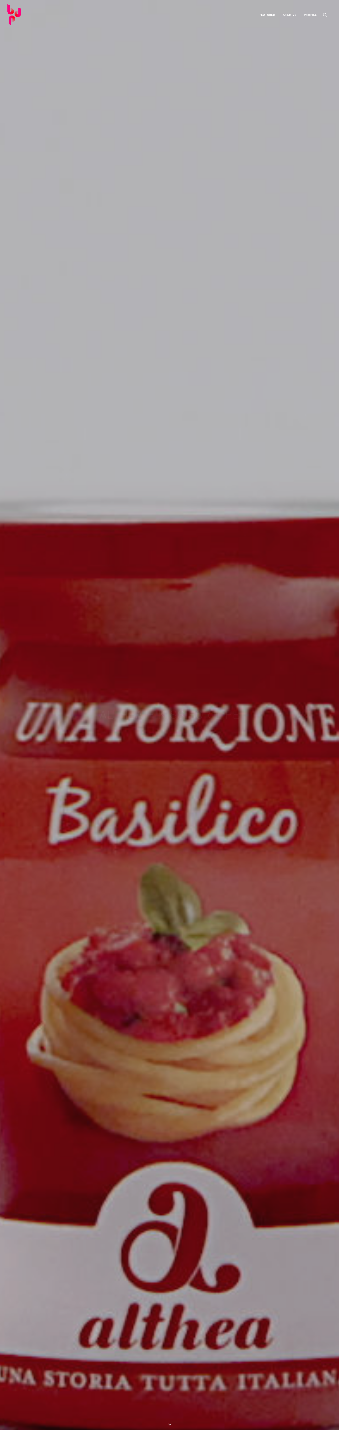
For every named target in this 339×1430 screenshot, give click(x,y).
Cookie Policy (195, 1420)
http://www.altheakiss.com (48, 240)
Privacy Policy (173, 1420)
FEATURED (267, 15)
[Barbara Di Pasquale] (14, 14)
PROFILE (310, 15)
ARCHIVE (289, 15)
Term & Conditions (147, 1420)
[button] (327, 14)
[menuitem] (267, 14)
